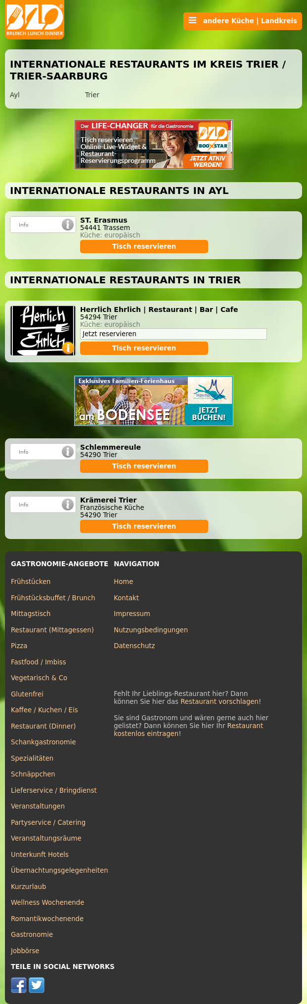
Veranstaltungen (38, 806)
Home (123, 581)
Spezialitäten (32, 758)
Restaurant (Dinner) (43, 726)
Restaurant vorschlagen (219, 701)
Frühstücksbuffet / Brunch (53, 598)
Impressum (132, 614)
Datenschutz (134, 646)
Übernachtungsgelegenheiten (59, 870)
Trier (92, 95)
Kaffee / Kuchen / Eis (44, 710)
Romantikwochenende (47, 919)
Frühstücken (31, 581)
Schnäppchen (33, 774)
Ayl (15, 95)
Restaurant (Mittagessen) (52, 630)
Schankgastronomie (43, 742)
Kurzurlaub (28, 886)
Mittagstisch (31, 614)
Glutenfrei (27, 694)
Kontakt (126, 598)
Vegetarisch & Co (39, 678)
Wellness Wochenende (47, 902)
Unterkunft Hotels (40, 854)
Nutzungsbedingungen (151, 630)
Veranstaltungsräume (46, 838)
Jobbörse (25, 951)
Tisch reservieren (144, 246)
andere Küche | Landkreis (242, 21)
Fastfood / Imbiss (38, 662)
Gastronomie (32, 934)
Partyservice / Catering (48, 822)
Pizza (19, 646)
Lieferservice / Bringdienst (54, 790)
